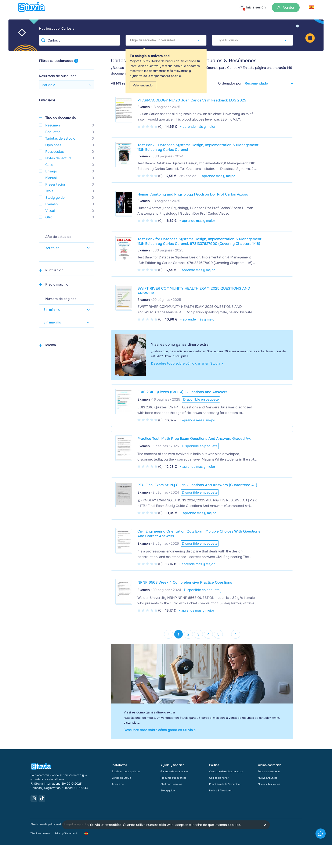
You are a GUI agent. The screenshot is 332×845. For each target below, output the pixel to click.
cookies (115, 825)
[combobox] (166, 40)
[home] (31, 7)
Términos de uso (40, 833)
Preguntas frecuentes (173, 778)
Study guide (167, 790)
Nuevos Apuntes (267, 778)
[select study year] (66, 247)
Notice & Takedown (220, 790)
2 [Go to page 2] (188, 634)
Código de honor (218, 778)
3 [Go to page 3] (198, 634)
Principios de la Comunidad (225, 784)
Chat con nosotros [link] (171, 784)
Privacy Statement (66, 833)
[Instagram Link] (33, 798)
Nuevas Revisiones (269, 784)
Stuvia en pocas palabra (126, 771)
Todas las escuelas (269, 771)
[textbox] (166, 40)
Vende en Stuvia (121, 778)
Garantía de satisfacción (174, 771)
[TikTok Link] (42, 798)
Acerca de (118, 784)
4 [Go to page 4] (208, 634)
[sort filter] (267, 83)
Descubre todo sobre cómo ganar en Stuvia (187, 363)
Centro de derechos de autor (226, 771)
